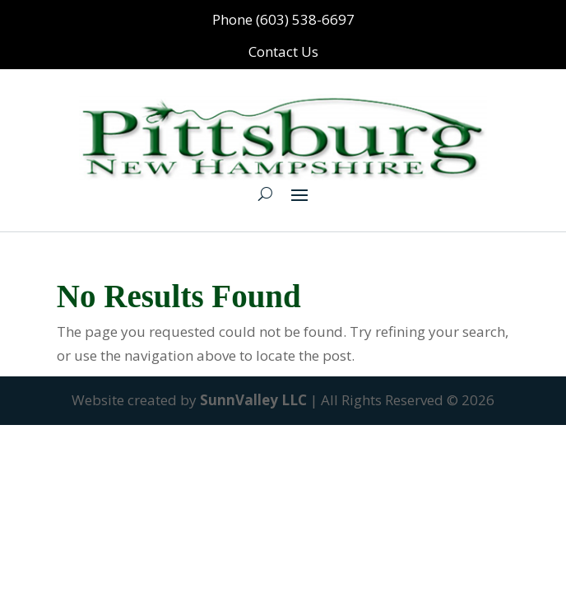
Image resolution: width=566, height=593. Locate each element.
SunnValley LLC (253, 399)
